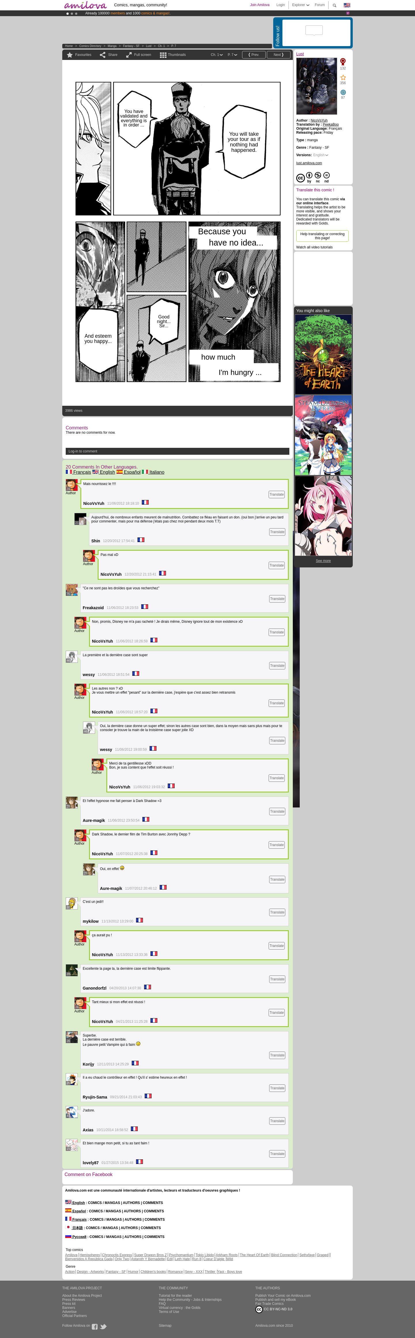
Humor (133, 1272)
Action (70, 1272)
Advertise (69, 1312)
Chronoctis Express (117, 1255)
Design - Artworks (90, 1272)
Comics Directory (90, 46)
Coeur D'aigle (214, 1259)
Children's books (153, 1272)
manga (112, 46)
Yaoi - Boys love (229, 1272)
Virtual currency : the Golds (180, 1308)
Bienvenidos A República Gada (89, 1259)
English (103, 472)
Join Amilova (259, 5)
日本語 (74, 1228)
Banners (68, 1308)
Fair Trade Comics (269, 1304)
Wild (229, 1259)
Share (112, 55)
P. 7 (173, 46)
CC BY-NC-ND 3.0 (274, 1309)
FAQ (162, 1304)
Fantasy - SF (131, 46)
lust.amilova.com (309, 163)
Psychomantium (181, 1255)
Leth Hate (182, 1259)
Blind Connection (284, 1255)
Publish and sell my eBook (275, 1300)
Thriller (210, 1272)
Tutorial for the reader (175, 1296)
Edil (170, 1259)
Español (128, 472)
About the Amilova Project (82, 1296)
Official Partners (74, 1316)
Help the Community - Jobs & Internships (190, 1300)
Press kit (69, 1304)
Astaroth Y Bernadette (148, 1259)
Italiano (153, 472)
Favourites (83, 55)
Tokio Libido (205, 1255)
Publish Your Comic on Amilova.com (283, 1296)
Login (280, 5)
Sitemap (165, 1326)
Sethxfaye (307, 1255)
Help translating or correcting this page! (322, 236)
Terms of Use (169, 1312)
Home (69, 46)
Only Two (122, 1259)
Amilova (71, 1255)
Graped (322, 1255)
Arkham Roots (227, 1255)
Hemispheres (90, 1255)
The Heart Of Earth (254, 1255)
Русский (75, 1237)
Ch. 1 (161, 46)
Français (78, 472)
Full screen (142, 55)
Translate (276, 494)
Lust (149, 46)
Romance (175, 1272)
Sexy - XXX (194, 1272)
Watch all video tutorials (314, 247)
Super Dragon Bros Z (150, 1255)
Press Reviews (73, 1300)
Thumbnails (177, 55)
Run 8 (196, 1259)
